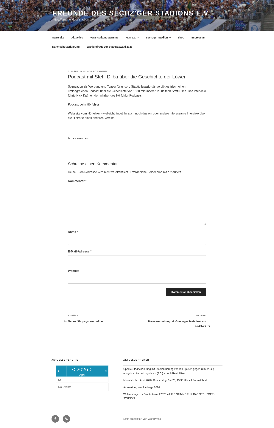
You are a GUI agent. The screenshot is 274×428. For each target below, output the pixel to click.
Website (73, 270)
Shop (181, 37)
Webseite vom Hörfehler (84, 113)
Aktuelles (77, 37)
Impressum (199, 37)
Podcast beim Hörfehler (83, 104)
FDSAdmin (100, 71)
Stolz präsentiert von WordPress (142, 418)
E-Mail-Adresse (79, 251)
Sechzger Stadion (158, 37)
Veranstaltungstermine (104, 37)
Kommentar (77, 181)
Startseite (58, 37)
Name (73, 231)
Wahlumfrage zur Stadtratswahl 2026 (109, 46)
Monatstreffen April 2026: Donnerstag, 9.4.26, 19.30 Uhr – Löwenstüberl (165, 380)
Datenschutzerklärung (66, 46)
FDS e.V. (133, 37)
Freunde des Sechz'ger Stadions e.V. (131, 13)
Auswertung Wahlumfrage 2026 (141, 387)
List (60, 379)
